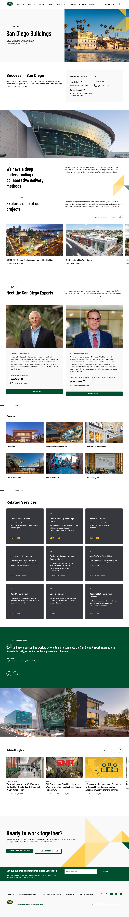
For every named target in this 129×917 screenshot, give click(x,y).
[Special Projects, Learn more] (57, 613)
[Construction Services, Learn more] (18, 538)
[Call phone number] (101, 85)
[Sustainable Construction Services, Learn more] (97, 613)
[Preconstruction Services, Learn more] (18, 575)
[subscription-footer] (105, 871)
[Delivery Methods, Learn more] (97, 538)
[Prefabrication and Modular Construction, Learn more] (57, 575)
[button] (95, 217)
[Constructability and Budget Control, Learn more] (57, 538)
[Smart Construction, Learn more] (18, 613)
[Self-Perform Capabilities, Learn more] (97, 575)
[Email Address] (80, 871)
